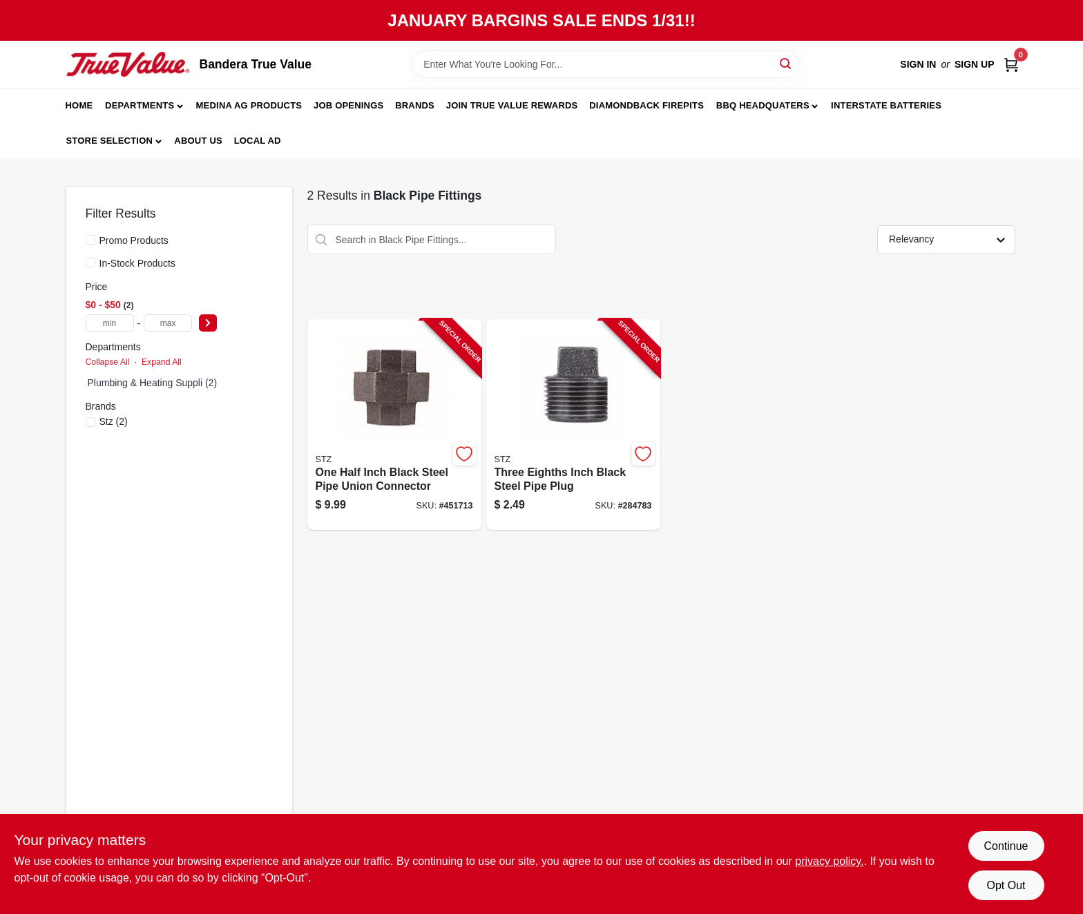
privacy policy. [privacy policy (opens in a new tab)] (829, 861)
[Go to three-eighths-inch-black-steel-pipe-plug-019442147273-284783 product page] (573, 424)
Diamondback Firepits (646, 105)
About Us (198, 140)
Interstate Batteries (886, 105)
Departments (139, 105)
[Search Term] (605, 64)
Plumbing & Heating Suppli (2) (153, 382)
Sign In (918, 64)
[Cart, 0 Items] (1011, 64)
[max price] (168, 323)
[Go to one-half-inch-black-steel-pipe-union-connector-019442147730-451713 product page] (394, 424)
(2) (113, 421)
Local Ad (257, 140)
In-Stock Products (137, 263)
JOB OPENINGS (348, 105)
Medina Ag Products (249, 105)
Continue (1006, 846)
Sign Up (975, 64)
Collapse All (108, 362)
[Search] (786, 63)
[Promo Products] (90, 240)
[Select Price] (208, 323)
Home (79, 105)
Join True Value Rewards (512, 105)
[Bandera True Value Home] (128, 64)
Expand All (162, 362)
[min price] (110, 323)
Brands (414, 105)
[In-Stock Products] (90, 262)
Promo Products (134, 240)
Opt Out (1005, 885)
